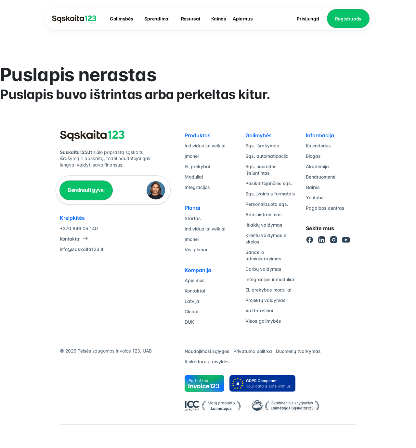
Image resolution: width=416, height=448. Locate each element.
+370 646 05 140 (79, 228)
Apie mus (243, 18)
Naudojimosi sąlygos (207, 351)
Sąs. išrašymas (262, 145)
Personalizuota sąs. (266, 204)
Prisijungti (308, 18)
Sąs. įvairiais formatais (270, 193)
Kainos (218, 18)
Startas (193, 218)
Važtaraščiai (259, 310)
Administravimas (263, 214)
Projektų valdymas (265, 300)
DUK (189, 322)
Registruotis (348, 18)
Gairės (313, 187)
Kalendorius (318, 145)
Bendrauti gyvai (86, 190)
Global (191, 311)
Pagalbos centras (325, 208)
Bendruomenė (320, 177)
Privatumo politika (252, 351)
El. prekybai (197, 166)
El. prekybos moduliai (268, 289)
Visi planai (196, 249)
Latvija (192, 301)
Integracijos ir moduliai (269, 279)
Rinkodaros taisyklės (207, 361)
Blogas (313, 156)
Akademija (317, 166)
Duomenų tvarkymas (298, 351)
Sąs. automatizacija (267, 156)
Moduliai (194, 177)
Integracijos (197, 187)
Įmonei (192, 156)
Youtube (315, 197)
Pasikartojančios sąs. (268, 183)
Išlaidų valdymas (263, 225)
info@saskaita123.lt (81, 249)
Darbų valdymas (263, 269)
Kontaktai (74, 239)
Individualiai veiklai (205, 145)
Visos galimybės (263, 321)
